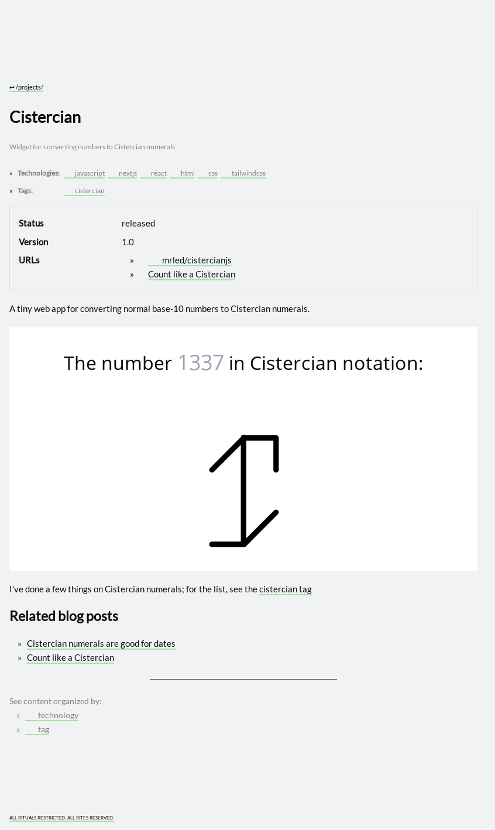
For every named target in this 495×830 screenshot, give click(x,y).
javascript (85, 173)
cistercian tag (285, 589)
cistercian (85, 190)
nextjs (123, 173)
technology (52, 715)
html (182, 173)
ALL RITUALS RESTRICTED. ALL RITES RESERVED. (61, 818)
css (208, 173)
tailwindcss (244, 173)
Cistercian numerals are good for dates (101, 643)
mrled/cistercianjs (191, 260)
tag (37, 729)
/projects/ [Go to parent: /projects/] (26, 87)
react (153, 173)
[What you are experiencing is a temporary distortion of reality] (470, 811)
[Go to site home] (243, 52)
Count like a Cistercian (191, 274)
